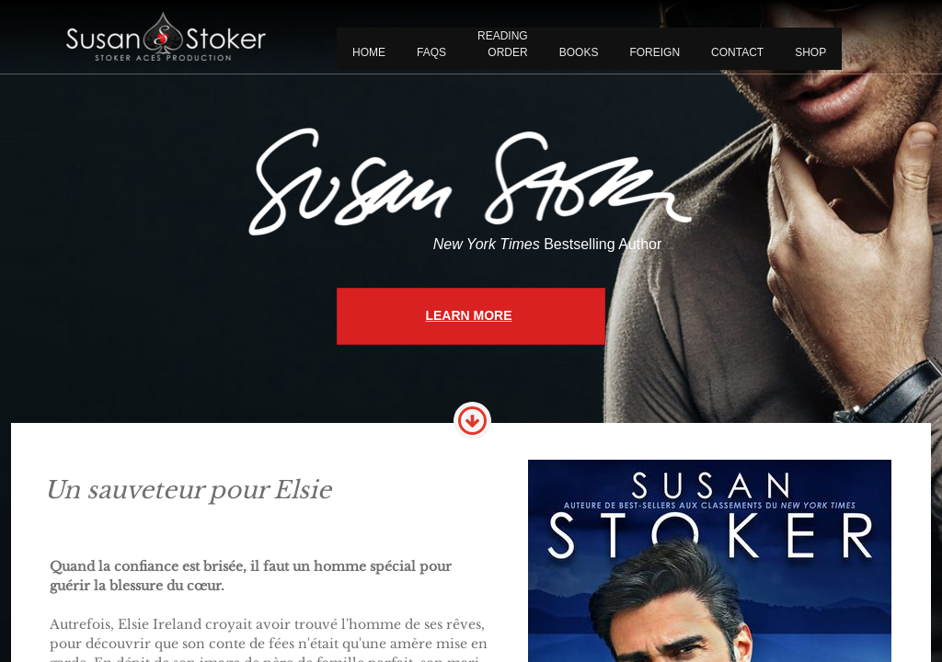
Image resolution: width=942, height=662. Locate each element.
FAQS (431, 52)
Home (368, 52)
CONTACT (737, 52)
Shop (810, 52)
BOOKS (579, 52)
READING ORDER (502, 44)
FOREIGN (654, 52)
